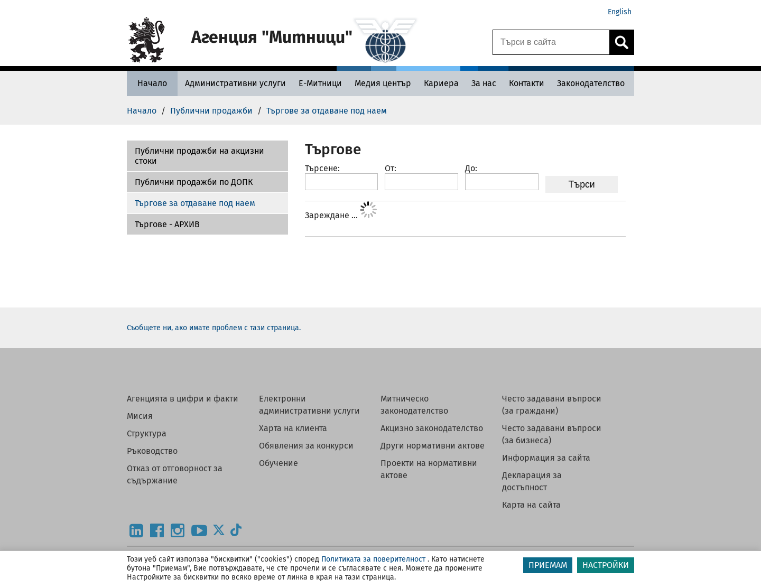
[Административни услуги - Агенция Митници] (235, 83)
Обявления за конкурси (306, 446)
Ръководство (152, 451)
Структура (146, 433)
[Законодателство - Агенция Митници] (591, 83)
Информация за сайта (546, 458)
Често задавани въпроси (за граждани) (551, 405)
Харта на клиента (293, 428)
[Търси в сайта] (551, 42)
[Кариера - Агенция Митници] (441, 83)
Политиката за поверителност (373, 559)
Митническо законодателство (414, 405)
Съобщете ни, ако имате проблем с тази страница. (214, 327)
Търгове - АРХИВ (167, 224)
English (620, 11)
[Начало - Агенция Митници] (152, 83)
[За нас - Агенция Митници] (484, 83)
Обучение (278, 463)
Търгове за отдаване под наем (195, 203)
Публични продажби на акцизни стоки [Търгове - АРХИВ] (199, 156)
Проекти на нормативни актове (428, 469)
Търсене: (322, 168)
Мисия (140, 416)
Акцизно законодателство (431, 428)
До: (471, 168)
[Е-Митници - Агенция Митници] (320, 83)
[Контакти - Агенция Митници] (527, 83)
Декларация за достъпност (532, 481)
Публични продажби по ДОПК (194, 182)
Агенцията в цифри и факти (182, 399)
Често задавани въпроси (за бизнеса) (551, 434)
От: (390, 168)
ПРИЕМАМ (547, 565)
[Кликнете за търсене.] (621, 42)
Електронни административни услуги (309, 405)
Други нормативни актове (432, 446)
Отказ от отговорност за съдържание (174, 474)
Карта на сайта (531, 505)
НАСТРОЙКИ (605, 565)
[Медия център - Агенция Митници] (382, 83)
